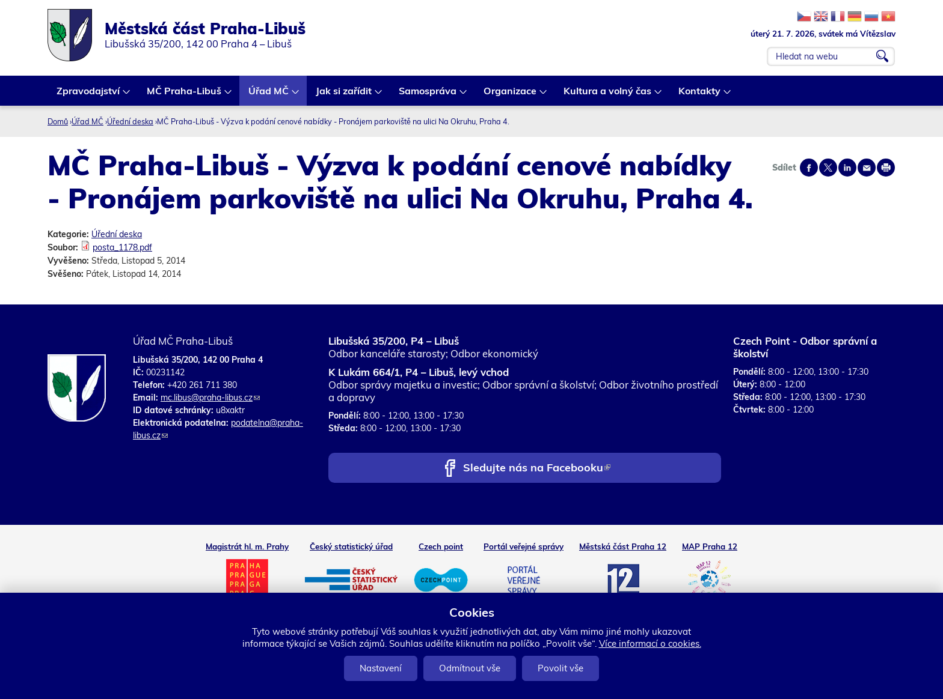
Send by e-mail (867, 168)
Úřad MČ (269, 95)
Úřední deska (130, 121)
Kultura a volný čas (608, 95)
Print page (886, 168)
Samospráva (428, 95)
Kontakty (700, 95)
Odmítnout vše (469, 668)
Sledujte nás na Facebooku (536, 469)
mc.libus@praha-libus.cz (210, 397)
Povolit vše (560, 668)
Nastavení (381, 668)
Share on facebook (809, 168)
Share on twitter (828, 168)
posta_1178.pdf (122, 247)
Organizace (511, 95)
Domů (58, 121)
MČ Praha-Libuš (185, 95)
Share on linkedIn (847, 168)
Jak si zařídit (344, 95)
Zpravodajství (89, 95)
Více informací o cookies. (650, 643)
